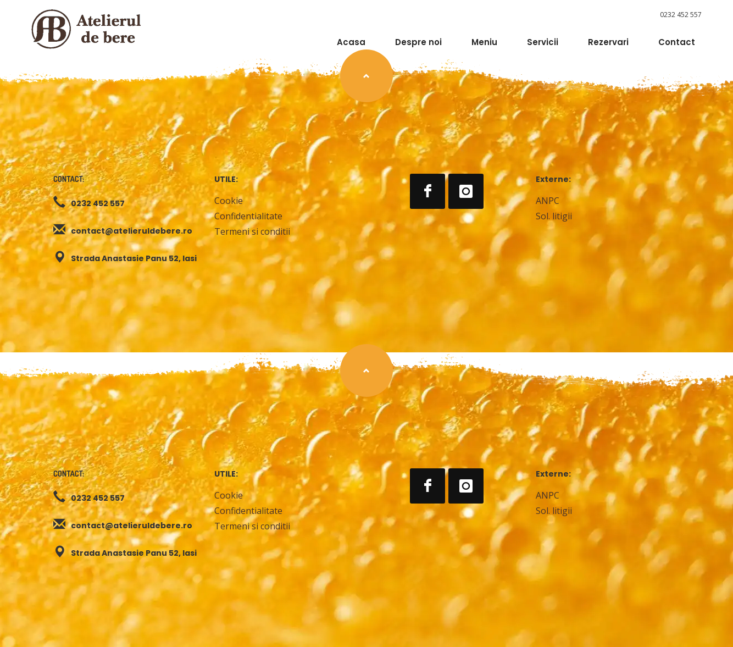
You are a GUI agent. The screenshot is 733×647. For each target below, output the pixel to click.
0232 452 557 (681, 14)
